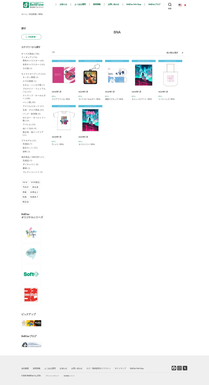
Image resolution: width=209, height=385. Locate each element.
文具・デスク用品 (31, 110)
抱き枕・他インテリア (33, 132)
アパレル (27, 124)
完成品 (26, 144)
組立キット (28, 148)
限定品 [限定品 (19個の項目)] (26, 202)
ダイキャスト (29, 164)
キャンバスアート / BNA (142, 99)
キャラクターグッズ (63, 61)
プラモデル (26, 141)
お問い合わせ (113, 4)
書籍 (25, 168)
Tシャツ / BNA (58, 144)
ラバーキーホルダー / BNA (89, 99)
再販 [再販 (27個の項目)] (25, 192)
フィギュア (26, 57)
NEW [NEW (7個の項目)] (25, 182)
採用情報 (97, 4)
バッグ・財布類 (30, 114)
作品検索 (31, 37)
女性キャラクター (31, 64)
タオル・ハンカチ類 (32, 85)
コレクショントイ (31, 172)
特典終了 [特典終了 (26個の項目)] (34, 197)
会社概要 (25, 368)
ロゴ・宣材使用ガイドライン (99, 368)
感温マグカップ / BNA (114, 99)
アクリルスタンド (31, 106)
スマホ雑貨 (28, 81)
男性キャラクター (31, 61)
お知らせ (63, 4)
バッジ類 (27, 102)
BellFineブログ (154, 4)
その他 (26, 68)
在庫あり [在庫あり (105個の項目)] (34, 192)
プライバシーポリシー (52, 376)
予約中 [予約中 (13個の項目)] (26, 187)
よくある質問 (80, 4)
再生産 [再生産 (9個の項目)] (35, 187)
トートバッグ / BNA (166, 99)
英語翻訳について (69, 376)
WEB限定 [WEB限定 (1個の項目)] (35, 182)
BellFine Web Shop (133, 4)
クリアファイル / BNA (61, 99)
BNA (54, 96)
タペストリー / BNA (86, 144)
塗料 (25, 152)
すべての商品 (27, 54)
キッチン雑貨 (29, 77)
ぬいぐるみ (28, 128)
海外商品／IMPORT (30, 157)
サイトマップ (120, 368)
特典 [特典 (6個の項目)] (25, 197)
